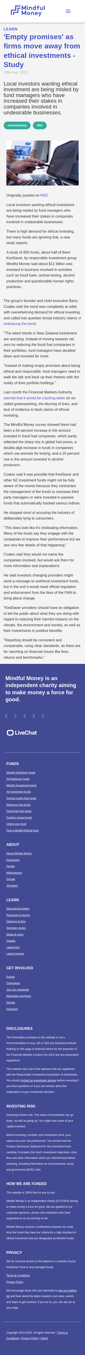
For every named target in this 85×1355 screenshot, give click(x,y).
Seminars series (16, 928)
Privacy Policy (14, 1282)
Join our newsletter (17, 989)
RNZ (40, 125)
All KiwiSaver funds (18, 779)
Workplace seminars (18, 996)
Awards (10, 940)
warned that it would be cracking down (34, 398)
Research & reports (18, 915)
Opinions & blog (16, 921)
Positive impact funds (19, 817)
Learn (11, 29)
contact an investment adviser (38, 1080)
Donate (10, 879)
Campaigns (13, 983)
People (10, 866)
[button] (68, 11)
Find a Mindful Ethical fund (22, 830)
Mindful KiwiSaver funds (20, 772)
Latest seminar (15, 953)
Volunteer (12, 885)
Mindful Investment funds (21, 785)
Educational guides (17, 908)
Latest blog (13, 947)
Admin (44, 1338)
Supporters (13, 860)
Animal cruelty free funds (21, 798)
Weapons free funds (18, 804)
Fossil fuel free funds (19, 811)
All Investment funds (18, 791)
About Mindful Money (19, 853)
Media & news (14, 934)
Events (10, 976)
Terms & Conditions (18, 1275)
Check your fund (16, 824)
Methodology (14, 872)
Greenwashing (17, 125)
